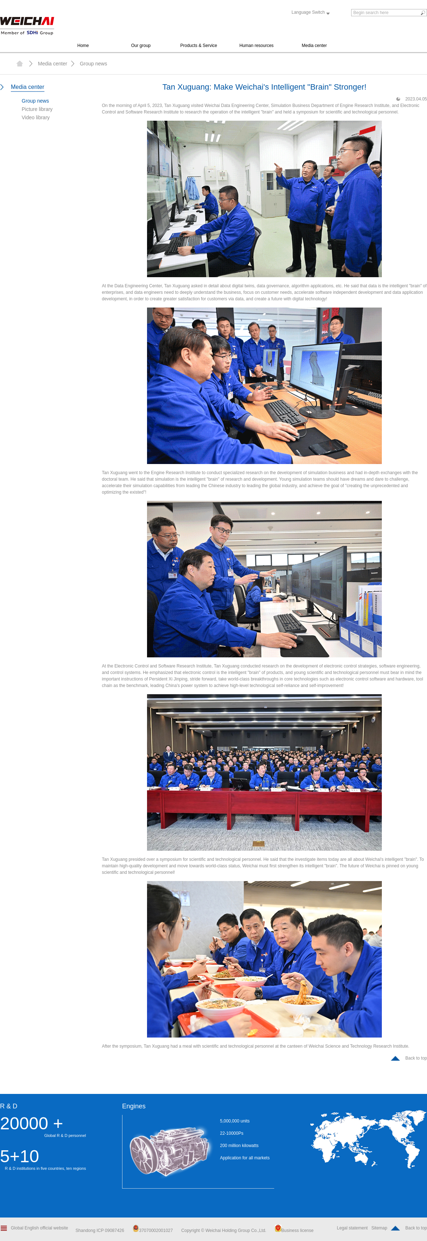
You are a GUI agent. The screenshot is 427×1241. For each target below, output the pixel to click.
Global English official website (39, 1228)
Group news (93, 63)
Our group (141, 45)
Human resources (257, 45)
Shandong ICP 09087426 (100, 1230)
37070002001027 (153, 1230)
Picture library (37, 109)
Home (83, 45)
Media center (314, 45)
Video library (36, 117)
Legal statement (352, 1228)
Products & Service (198, 45)
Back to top (416, 1058)
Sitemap (379, 1228)
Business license (294, 1230)
